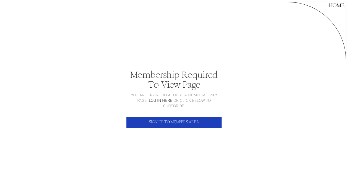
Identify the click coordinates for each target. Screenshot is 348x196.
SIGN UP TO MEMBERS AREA (174, 122)
